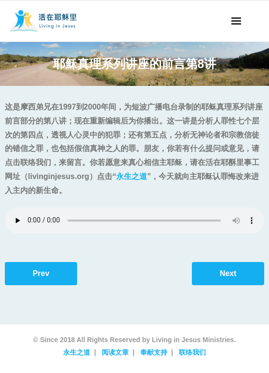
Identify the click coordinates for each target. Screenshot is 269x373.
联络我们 (192, 352)
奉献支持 (153, 352)
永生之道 (131, 176)
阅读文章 (115, 352)
